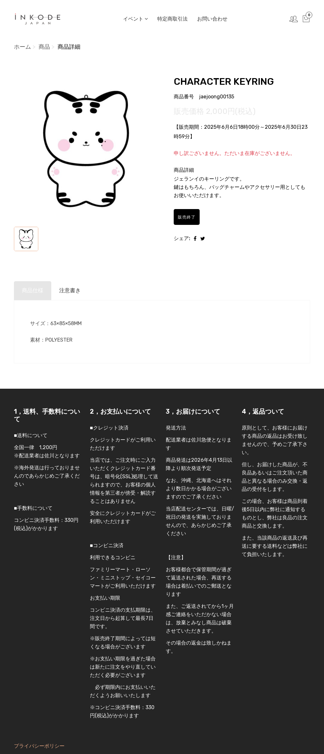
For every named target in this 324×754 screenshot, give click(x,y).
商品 (44, 46)
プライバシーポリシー (39, 746)
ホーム (22, 46)
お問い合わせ (211, 19)
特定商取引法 (172, 19)
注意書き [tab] (71, 290)
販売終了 (188, 216)
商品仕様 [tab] (33, 290)
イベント (134, 19)
